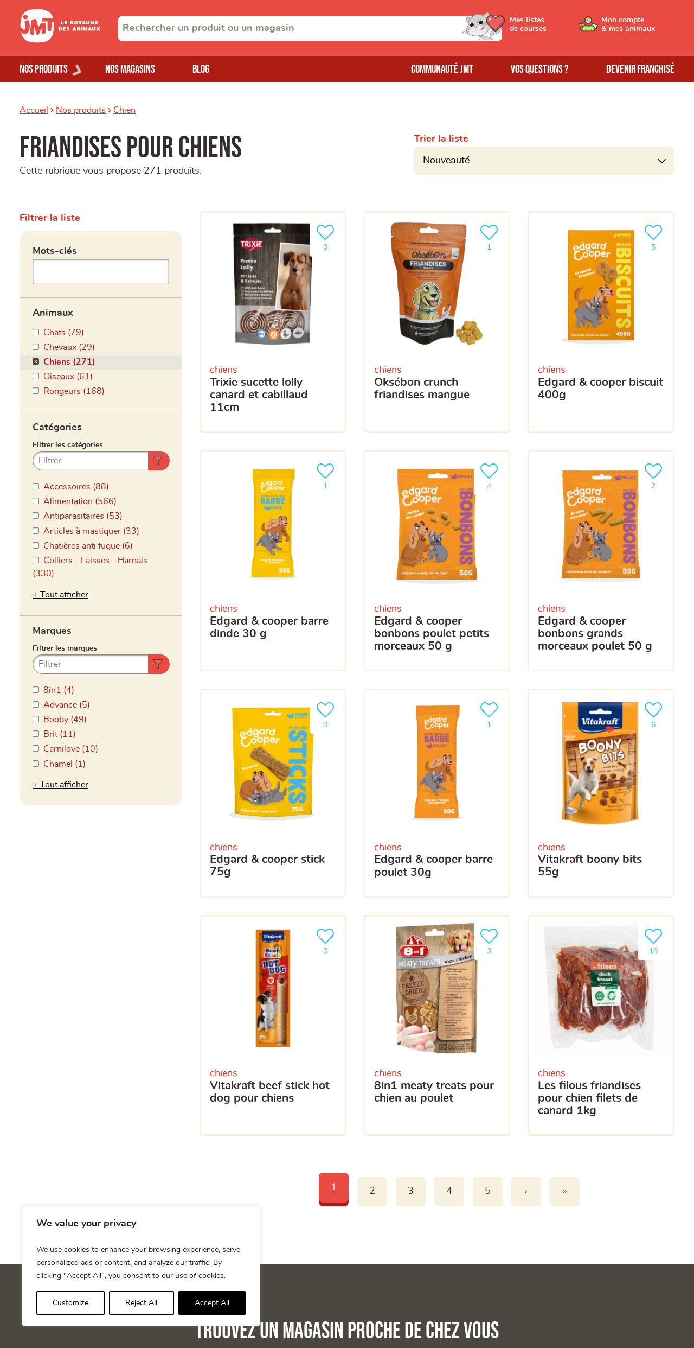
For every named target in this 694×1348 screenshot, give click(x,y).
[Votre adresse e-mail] (493, 858)
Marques (52, 514)
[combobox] (310, 28)
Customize (70, 1303)
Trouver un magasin (562, 1168)
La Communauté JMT (228, 1150)
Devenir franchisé (640, 69)
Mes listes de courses (228, 1186)
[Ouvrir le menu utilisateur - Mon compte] (638, 28)
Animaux (53, 309)
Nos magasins (130, 69)
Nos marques (45, 1186)
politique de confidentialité (539, 1038)
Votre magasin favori (357, 949)
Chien (124, 110)
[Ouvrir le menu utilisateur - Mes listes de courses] (556, 28)
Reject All (141, 1303)
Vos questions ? (540, 69)
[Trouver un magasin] (456, 734)
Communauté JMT (442, 69)
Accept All (212, 1303)
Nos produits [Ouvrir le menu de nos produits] (44, 69)
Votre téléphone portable (365, 886)
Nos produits (81, 110)
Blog (200, 69)
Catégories (57, 412)
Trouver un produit (559, 1150)
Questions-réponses (563, 1186)
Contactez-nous (554, 1205)
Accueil (34, 110)
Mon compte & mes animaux (242, 1168)
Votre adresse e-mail (356, 836)
